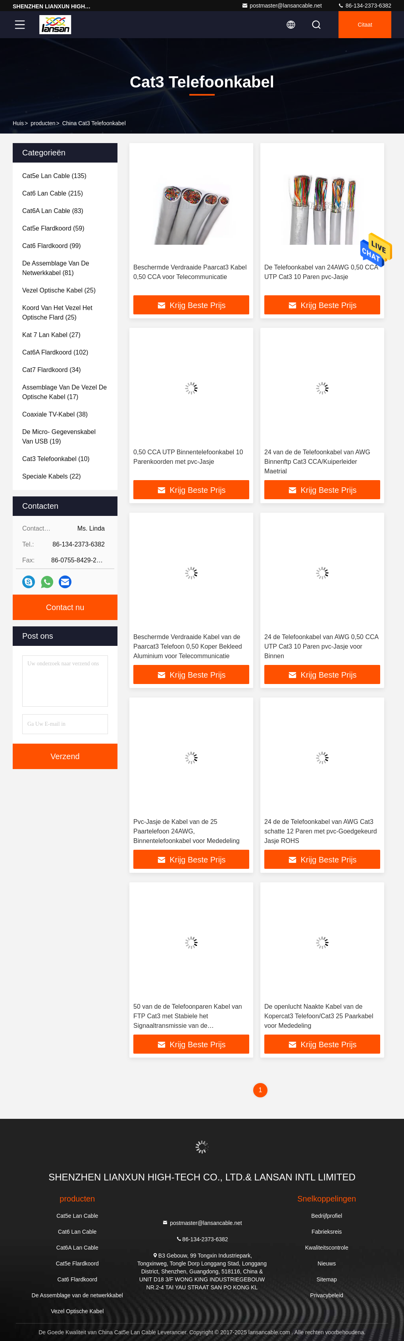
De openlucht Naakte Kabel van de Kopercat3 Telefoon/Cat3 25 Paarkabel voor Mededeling (318, 1016)
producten (43, 123)
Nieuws (326, 1263)
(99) (51, 245)
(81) (55, 268)
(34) (51, 369)
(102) (55, 352)
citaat (365, 24)
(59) (53, 228)
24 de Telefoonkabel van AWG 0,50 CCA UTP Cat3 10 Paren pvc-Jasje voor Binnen (321, 646)
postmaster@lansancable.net (282, 5)
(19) (59, 436)
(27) (51, 334)
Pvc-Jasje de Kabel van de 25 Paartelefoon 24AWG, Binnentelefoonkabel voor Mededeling (186, 831)
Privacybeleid (326, 1295)
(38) (55, 414)
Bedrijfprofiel (326, 1216)
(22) (51, 476)
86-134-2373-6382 (364, 5)
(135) (54, 175)
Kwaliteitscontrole (326, 1247)
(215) (52, 193)
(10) (56, 458)
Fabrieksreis (327, 1232)
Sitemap (327, 1279)
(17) (64, 392)
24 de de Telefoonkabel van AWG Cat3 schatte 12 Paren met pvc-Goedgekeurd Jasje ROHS (320, 831)
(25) (59, 290)
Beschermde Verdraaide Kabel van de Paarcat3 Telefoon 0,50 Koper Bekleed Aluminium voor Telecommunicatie (187, 646)
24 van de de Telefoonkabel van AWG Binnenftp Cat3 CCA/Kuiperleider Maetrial (317, 462)
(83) (52, 210)
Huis (18, 123)
